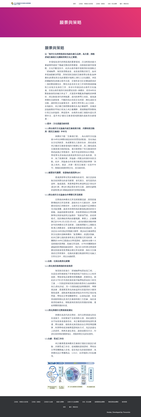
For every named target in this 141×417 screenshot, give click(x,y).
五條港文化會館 (48, 402)
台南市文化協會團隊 (73, 402)
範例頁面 (124, 402)
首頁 (74, 4)
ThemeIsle (126, 412)
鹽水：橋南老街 (124, 4)
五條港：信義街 (100, 4)
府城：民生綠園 (112, 4)
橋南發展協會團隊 (113, 402)
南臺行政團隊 (60, 402)
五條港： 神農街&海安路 (86, 4)
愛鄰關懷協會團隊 (100, 402)
